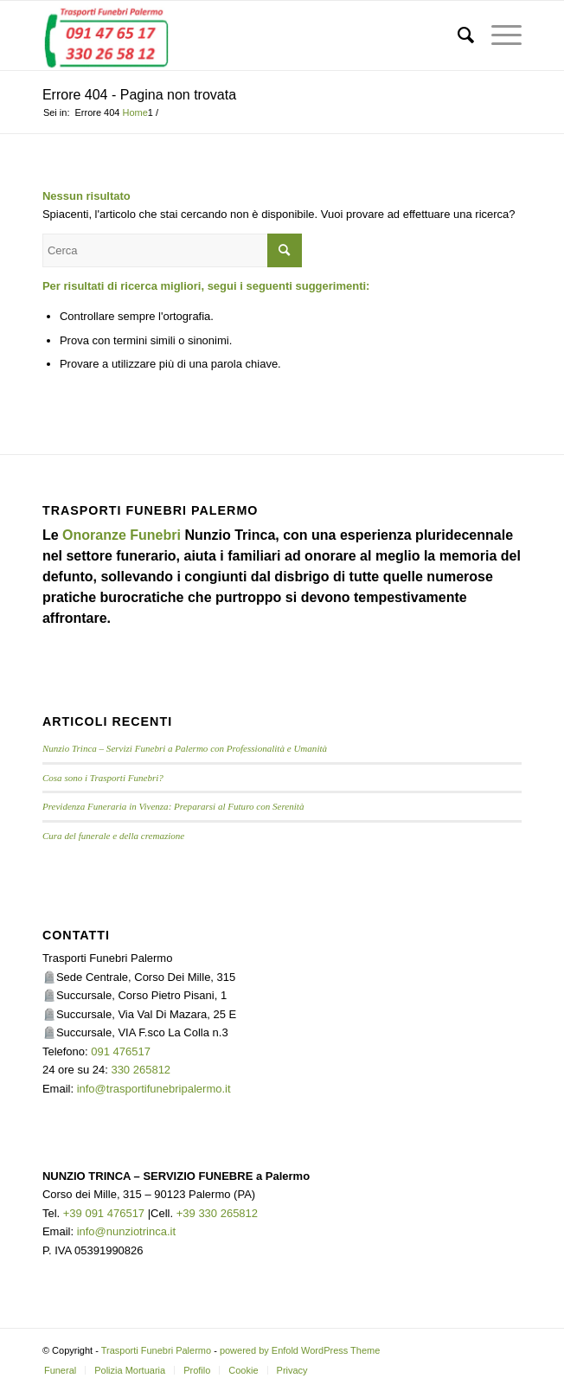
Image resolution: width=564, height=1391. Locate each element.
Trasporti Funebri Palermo (156, 1350)
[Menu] (498, 35)
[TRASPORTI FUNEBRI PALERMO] (234, 35)
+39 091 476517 (103, 1213)
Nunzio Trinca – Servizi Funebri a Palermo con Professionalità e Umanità (184, 748)
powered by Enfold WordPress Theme (300, 1350)
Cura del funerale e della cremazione (113, 835)
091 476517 (121, 1051)
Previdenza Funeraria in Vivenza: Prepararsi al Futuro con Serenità (173, 806)
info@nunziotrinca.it (126, 1231)
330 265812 (140, 1069)
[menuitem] (457, 35)
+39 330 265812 (217, 1213)
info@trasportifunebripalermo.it (154, 1088)
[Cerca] (457, 35)
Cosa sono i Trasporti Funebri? (102, 777)
